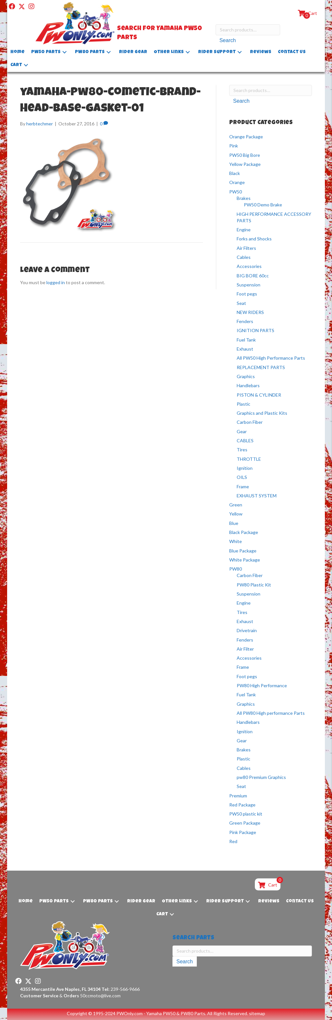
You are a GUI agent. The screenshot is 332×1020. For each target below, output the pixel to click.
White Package (244, 559)
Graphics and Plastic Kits (262, 413)
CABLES (245, 440)
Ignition (245, 468)
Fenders (245, 321)
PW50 (235, 191)
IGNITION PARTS (255, 330)
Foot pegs (247, 293)
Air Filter (245, 649)
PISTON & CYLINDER (259, 395)
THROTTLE (249, 459)
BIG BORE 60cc (253, 275)
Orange (237, 182)
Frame (243, 486)
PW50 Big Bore (244, 155)
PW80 (235, 569)
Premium (238, 795)
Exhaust (245, 349)
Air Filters (246, 248)
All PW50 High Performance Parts (271, 358)
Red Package (242, 804)
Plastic (243, 404)
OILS (242, 477)
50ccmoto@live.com (100, 995)
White (235, 541)
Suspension (248, 284)
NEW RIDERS (250, 312)
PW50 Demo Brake (263, 204)
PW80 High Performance (262, 685)
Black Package (243, 532)
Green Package (244, 823)
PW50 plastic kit (245, 814)
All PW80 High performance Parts (271, 713)
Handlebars (248, 385)
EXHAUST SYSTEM (257, 495)
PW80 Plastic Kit (254, 584)
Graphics (246, 376)
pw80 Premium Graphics (261, 777)
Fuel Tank (246, 339)
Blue (233, 523)
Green (235, 504)
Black (234, 173)
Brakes (244, 198)
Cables (244, 257)
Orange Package (246, 136)
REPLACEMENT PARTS (261, 367)
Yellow (236, 513)
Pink (233, 145)
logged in (55, 282)
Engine (244, 229)
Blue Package (242, 550)
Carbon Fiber (250, 422)
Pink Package (242, 832)
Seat (241, 303)
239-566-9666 (120, 989)
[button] (12, 6)
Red (233, 841)
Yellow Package (245, 164)
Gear (242, 431)
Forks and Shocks (254, 238)
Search (227, 40)
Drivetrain (247, 630)
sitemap (257, 1013)
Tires (242, 449)
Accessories (249, 266)
